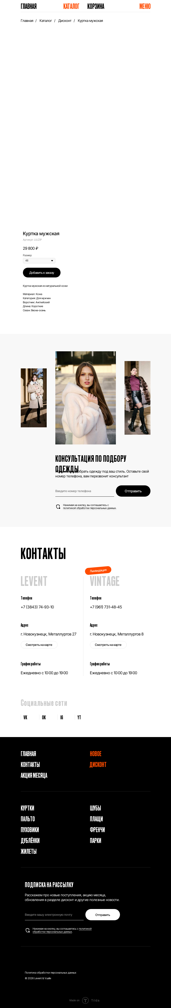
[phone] (84, 491)
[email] (54, 914)
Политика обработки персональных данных (50, 972)
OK (44, 717)
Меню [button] (145, 6)
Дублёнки (30, 840)
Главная (29, 6)
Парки (95, 840)
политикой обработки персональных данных (89, 508)
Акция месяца (34, 775)
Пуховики (30, 829)
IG (61, 717)
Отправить (133, 491)
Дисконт (65, 21)
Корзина (95, 6)
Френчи (97, 829)
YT (79, 717)
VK (25, 717)
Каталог (71, 6)
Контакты (30, 764)
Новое (95, 753)
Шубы (95, 808)
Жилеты (29, 851)
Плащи (96, 818)
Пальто (28, 818)
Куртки (27, 808)
